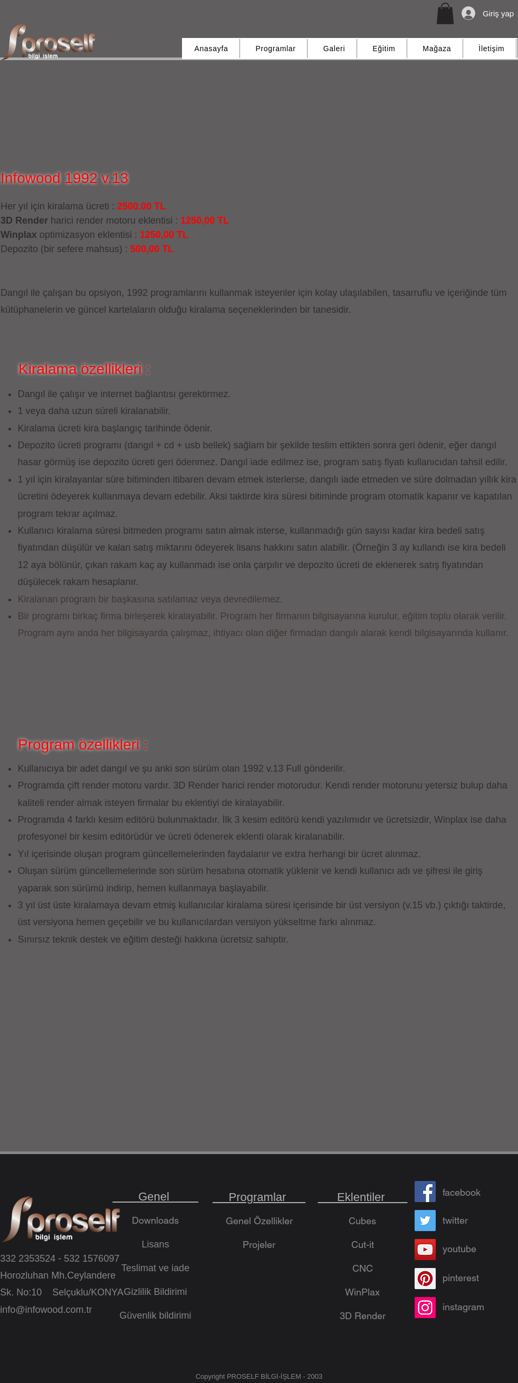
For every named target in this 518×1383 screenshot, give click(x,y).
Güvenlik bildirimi (155, 1315)
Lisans (155, 1244)
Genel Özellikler (259, 1220)
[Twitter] (425, 1220)
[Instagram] (425, 1307)
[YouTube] (425, 1249)
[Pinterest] (425, 1278)
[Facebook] (425, 1191)
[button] (445, 13)
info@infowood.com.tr (46, 1309)
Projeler (259, 1244)
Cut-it (362, 1244)
